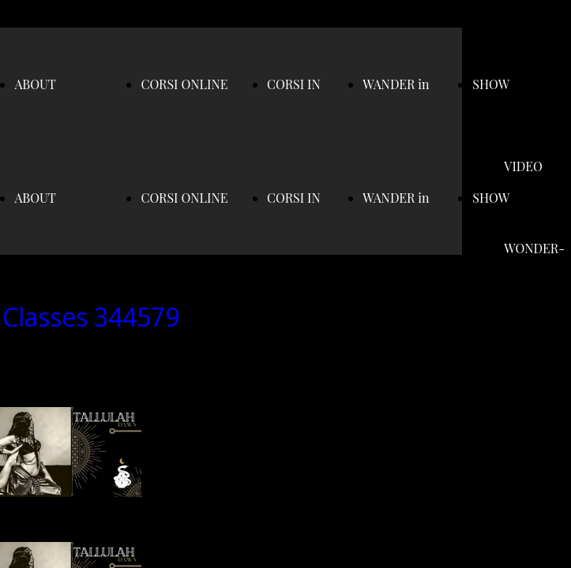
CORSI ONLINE (184, 84)
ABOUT (34, 84)
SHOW (490, 84)
